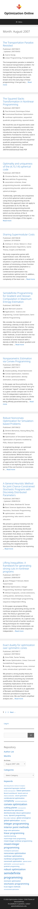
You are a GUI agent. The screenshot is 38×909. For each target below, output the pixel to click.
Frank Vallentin (25, 176)
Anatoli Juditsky (11, 371)
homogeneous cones (19, 666)
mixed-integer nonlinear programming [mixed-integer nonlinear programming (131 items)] (18, 841)
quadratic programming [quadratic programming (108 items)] (11, 866)
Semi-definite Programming (16, 179)
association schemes (13, 182)
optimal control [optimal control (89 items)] (27, 861)
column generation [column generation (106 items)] (21, 796)
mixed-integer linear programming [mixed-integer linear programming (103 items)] (15, 838)
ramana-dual (12, 669)
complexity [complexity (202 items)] (9, 800)
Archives (7, 760)
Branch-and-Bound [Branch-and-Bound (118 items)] (10, 793)
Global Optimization (13, 587)
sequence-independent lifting (14, 602)
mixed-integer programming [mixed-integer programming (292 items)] (11, 845)
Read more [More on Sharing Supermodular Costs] (30, 279)
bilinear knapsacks (12, 593)
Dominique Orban (23, 111)
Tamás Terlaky (19, 657)
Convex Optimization (21, 314)
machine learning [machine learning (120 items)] (10, 836)
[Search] (31, 735)
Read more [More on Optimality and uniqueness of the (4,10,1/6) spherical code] (7, 220)
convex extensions (27, 593)
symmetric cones (24, 669)
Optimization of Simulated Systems (18, 436)
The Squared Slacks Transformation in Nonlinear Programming (18, 101)
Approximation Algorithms (15, 247)
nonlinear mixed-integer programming (18, 599)
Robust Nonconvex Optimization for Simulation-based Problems (18, 420)
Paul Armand (10, 111)
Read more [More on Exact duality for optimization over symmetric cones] (19, 698)
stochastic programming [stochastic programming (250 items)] (16, 883)
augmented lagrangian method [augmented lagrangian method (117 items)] (14, 788)
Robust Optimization (16, 442)
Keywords (8, 781)
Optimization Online (19, 13)
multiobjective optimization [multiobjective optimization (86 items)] (11, 851)
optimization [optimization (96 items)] (7, 864)
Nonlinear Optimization (24, 590)
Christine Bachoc (11, 176)
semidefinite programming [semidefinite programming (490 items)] (13, 875)
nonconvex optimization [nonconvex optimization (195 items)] (15, 853)
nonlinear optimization (14, 117)
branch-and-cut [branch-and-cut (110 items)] (23, 793)
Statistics (25, 374)
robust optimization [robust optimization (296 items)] (15, 869)
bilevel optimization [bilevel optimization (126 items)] (24, 791)
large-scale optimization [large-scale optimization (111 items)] (12, 830)
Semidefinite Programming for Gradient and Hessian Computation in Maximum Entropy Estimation (17, 297)
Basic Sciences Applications (15, 507)
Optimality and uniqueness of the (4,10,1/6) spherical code (17, 166)
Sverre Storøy (10, 55)
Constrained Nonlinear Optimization (19, 114)
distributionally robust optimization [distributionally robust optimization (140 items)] (17, 813)
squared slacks (28, 120)
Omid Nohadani (9, 433)
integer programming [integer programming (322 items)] (16, 823)
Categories (9, 770)
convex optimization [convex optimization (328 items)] (15, 804)
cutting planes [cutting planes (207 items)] (10, 807)
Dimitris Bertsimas (12, 431)
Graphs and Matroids (17, 250)
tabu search (19, 516)
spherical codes (27, 188)
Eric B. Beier (9, 504)
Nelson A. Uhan (26, 244)
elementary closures (22, 596)
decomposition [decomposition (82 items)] (22, 808)
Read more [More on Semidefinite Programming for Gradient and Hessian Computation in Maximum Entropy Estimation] (20, 344)
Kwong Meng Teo (27, 431)
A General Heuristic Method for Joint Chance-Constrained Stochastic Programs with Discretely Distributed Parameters (19, 489)
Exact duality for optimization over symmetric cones (19, 646)
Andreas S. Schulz (12, 244)
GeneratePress (19, 902)
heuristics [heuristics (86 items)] (23, 820)
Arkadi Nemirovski (25, 371)
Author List (9, 751)
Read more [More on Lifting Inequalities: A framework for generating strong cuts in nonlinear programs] (19, 631)
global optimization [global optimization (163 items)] (12, 820)
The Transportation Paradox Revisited (18, 44)
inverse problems (18, 379)
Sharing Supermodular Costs (19, 234)
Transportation (28, 58)
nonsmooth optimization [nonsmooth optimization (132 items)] (13, 861)
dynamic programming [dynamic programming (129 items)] (17, 815)
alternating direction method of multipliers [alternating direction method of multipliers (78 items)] (14, 786)
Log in (6, 723)
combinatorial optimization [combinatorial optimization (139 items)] (14, 798)
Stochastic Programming (21, 510)
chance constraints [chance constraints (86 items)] (9, 795)
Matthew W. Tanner (22, 504)
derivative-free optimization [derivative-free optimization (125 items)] (14, 810)
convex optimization (13, 376)
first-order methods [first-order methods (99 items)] (10, 818)
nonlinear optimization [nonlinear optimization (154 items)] (13, 856)
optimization (10, 513)
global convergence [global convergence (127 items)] (24, 818)
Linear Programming (13, 58)
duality (7, 666)
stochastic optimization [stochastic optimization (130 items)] (12, 881)
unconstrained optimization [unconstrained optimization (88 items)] (11, 889)
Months (7, 756)
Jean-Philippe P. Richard (14, 581)
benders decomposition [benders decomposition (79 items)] (10, 791)
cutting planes (8, 596)
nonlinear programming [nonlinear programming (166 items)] (14, 858)
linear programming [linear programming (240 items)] (14, 833)
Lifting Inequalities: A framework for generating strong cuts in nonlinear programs (17, 567)
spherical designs (9, 191)
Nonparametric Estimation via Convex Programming (17, 360)
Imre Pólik (9, 657)
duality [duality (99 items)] (6, 815)
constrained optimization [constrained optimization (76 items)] (21, 801)
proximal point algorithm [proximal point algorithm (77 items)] (18, 864)
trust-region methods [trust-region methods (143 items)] (12, 887)
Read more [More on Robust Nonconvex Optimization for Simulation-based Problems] (11, 469)
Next (13, 712)
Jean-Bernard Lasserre (13, 309)
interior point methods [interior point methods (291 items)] (16, 827)
